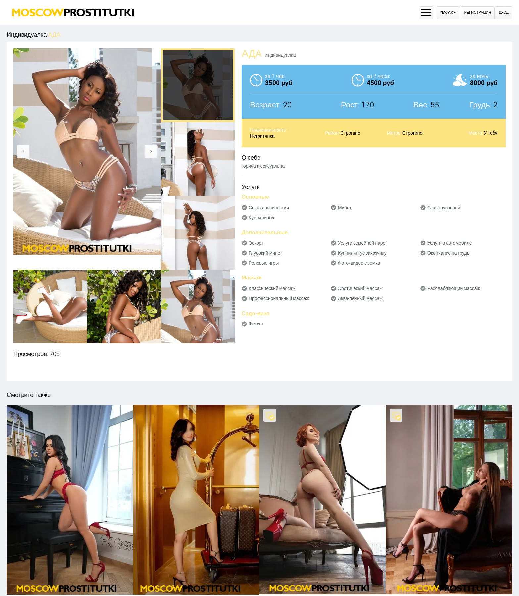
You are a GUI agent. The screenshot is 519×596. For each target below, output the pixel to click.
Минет (345, 207)
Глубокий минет (265, 253)
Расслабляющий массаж (453, 288)
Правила (248, 580)
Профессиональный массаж (279, 298)
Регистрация (477, 12)
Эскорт (256, 243)
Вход (504, 12)
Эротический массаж (360, 288)
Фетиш (256, 323)
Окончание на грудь (448, 253)
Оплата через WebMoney (284, 580)
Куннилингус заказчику (362, 253)
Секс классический (269, 207)
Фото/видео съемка (359, 263)
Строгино (350, 133)
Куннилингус (262, 217)
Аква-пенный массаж (360, 298)
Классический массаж (272, 288)
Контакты (320, 580)
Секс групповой (443, 207)
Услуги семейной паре (361, 243)
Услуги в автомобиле (449, 243)
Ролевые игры (264, 263)
